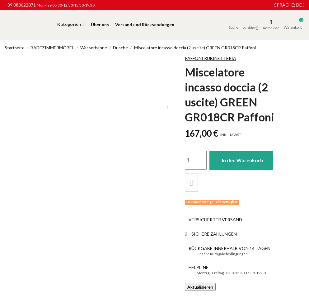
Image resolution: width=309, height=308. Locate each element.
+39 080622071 (20, 4)
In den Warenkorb (243, 160)
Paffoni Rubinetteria (210, 58)
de (300, 4)
